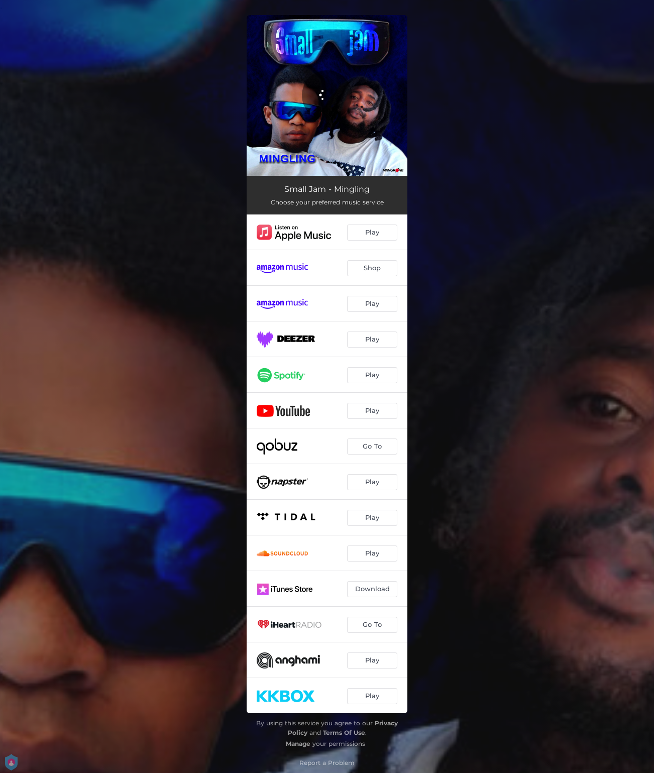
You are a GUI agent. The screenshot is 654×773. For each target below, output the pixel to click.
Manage (298, 743)
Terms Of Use (344, 732)
